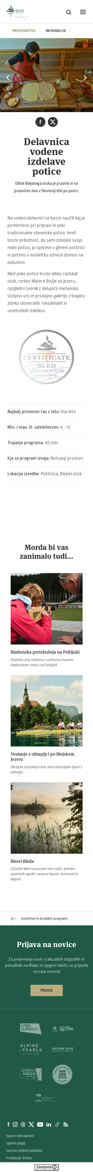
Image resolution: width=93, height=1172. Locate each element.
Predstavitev (24, 31)
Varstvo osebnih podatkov (24, 1151)
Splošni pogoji (15, 1143)
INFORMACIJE (56, 31)
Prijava (46, 990)
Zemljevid (46, 1167)
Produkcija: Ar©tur (19, 1158)
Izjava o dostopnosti (20, 1136)
